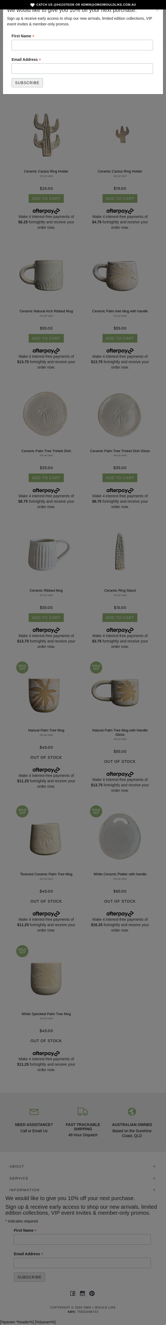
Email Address (26, 59)
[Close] (157, 10)
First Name (23, 36)
